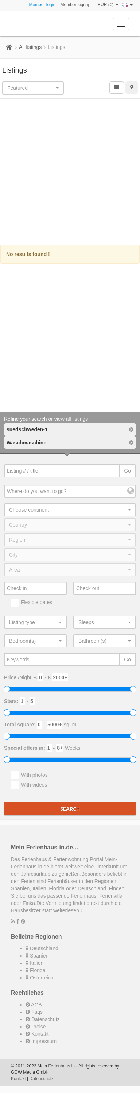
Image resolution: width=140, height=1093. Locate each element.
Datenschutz (43, 1019)
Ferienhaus (59, 1066)
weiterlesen (67, 910)
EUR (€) (108, 4)
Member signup (75, 4)
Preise (36, 1026)
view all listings (71, 419)
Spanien (37, 956)
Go (127, 471)
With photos (29, 775)
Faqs (34, 1012)
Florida (36, 970)
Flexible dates (31, 603)
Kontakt (37, 1034)
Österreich (39, 978)
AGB (34, 1005)
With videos (29, 785)
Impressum (41, 1041)
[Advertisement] (69, 172)
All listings (30, 47)
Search (70, 808)
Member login (42, 4)
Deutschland (42, 948)
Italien (34, 963)
